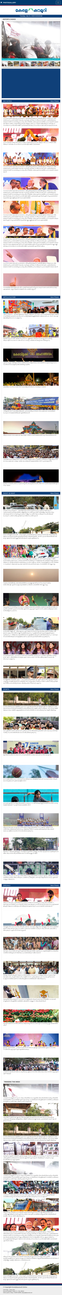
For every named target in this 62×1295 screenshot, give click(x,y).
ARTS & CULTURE (9, 297)
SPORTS (6, 689)
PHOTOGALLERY (8, 2)
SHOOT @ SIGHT (9, 493)
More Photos (55, 101)
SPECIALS (6, 885)
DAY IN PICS (7, 101)
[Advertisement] (31, 83)
